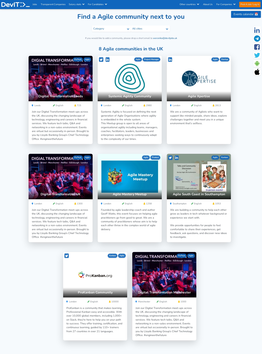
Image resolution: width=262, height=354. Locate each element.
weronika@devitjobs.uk (165, 38)
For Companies (226, 4)
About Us (208, 4)
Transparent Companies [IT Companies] (53, 4)
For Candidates (97, 4)
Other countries (189, 4)
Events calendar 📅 (246, 14)
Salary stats (77, 4)
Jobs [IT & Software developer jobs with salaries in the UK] (35, 4)
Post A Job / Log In (249, 4)
